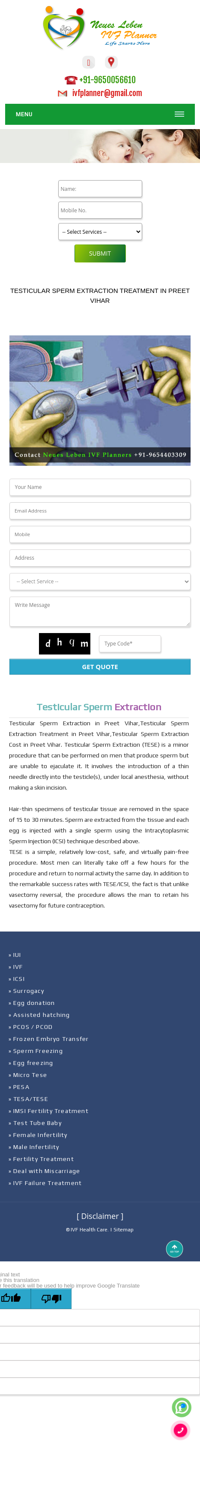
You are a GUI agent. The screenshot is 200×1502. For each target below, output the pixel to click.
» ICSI (17, 978)
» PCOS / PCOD (31, 1026)
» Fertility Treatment (41, 1158)
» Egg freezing (31, 1062)
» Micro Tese (28, 1074)
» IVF (16, 966)
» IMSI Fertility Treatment (49, 1110)
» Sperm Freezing (36, 1050)
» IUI (15, 954)
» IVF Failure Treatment (45, 1182)
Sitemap (123, 1230)
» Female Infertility (38, 1134)
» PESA (19, 1086)
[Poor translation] (51, 1298)
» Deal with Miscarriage (45, 1170)
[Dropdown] (100, 581)
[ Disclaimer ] (100, 1216)
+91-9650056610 (100, 80)
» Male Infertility (34, 1146)
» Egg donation (32, 1002)
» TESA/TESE (28, 1098)
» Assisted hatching (39, 1014)
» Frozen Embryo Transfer (49, 1038)
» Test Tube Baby (35, 1122)
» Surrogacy (26, 990)
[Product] (100, 231)
